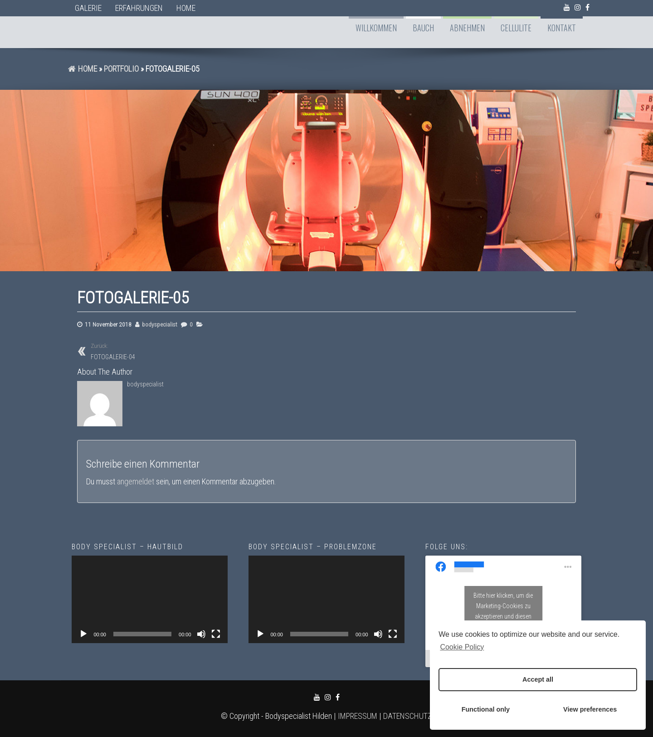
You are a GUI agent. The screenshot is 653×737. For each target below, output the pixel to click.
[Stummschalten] (201, 634)
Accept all (537, 679)
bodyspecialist (159, 324)
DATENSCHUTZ (407, 716)
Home (185, 8)
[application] (149, 599)
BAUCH (423, 28)
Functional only (486, 709)
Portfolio (121, 68)
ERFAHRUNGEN (139, 8)
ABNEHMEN (467, 28)
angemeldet (135, 481)
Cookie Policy (462, 647)
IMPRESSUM (357, 716)
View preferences (590, 709)
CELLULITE (516, 28)
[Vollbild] (215, 634)
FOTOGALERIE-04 (164, 351)
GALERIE (88, 8)
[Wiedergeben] (83, 634)
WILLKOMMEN (376, 28)
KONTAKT (561, 28)
